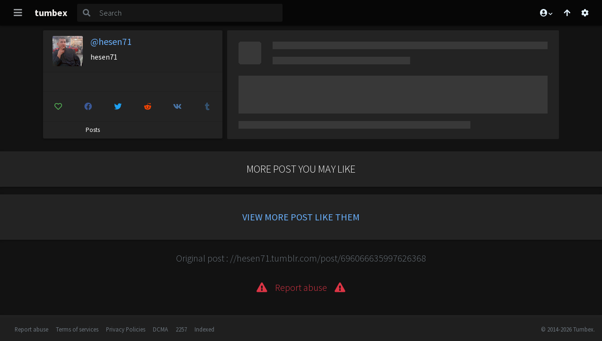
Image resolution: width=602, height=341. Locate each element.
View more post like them (301, 217)
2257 (181, 329)
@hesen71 (111, 41)
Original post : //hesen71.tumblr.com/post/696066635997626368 (301, 258)
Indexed (204, 329)
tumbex (51, 12)
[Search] (189, 13)
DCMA (160, 329)
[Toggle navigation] (18, 13)
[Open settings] (584, 12)
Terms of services (77, 329)
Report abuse (31, 329)
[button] (545, 12)
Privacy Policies (125, 329)
